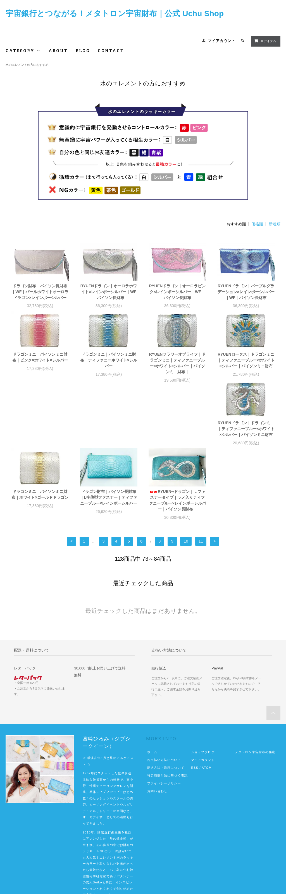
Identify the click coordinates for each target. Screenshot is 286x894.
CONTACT (111, 50)
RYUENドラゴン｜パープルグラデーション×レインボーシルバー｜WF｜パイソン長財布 (246, 292)
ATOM (207, 705)
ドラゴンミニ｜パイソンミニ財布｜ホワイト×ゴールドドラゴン (108, 431)
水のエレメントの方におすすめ (27, 64)
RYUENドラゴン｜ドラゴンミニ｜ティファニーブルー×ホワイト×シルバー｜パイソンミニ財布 (39, 434)
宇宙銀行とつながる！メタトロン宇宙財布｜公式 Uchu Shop (115, 13)
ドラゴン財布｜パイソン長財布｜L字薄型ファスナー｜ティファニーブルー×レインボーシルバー (177, 434)
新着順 (274, 224)
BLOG (83, 50)
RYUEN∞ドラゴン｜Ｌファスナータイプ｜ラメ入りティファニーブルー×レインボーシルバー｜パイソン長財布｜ (246, 437)
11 (201, 478)
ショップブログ (203, 689)
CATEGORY (23, 50)
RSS (194, 705)
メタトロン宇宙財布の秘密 (255, 689)
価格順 (257, 224)
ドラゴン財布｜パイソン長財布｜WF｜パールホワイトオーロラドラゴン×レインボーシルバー (39, 292)
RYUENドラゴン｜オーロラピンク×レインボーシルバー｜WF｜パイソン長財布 (177, 292)
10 (186, 478)
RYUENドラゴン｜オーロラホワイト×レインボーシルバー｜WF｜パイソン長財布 (108, 292)
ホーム (152, 689)
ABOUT (58, 50)
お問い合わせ (157, 728)
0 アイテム (265, 40)
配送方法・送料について (165, 705)
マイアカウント (221, 40)
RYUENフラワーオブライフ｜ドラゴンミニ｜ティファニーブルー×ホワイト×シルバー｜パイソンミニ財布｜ (177, 363)
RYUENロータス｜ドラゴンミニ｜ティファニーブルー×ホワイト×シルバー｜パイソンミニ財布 (246, 360)
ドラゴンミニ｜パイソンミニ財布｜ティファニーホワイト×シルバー (108, 360)
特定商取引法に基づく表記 (167, 712)
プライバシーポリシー (164, 720)
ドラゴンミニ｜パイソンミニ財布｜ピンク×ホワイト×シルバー (40, 357)
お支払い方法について (164, 697)
